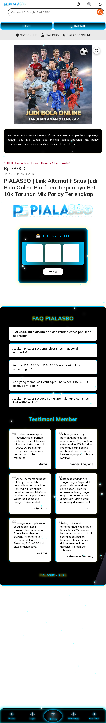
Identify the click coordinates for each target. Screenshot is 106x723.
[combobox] (52, 12)
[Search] (100, 12)
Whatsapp (73, 716)
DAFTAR (79, 26)
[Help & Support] (79, 4)
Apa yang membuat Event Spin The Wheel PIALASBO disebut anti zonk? (50, 384)
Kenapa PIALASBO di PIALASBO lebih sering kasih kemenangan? (47, 367)
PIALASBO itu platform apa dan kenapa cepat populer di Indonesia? (52, 334)
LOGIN (26, 26)
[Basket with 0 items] (100, 4)
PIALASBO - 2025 (53, 575)
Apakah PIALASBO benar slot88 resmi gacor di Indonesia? (45, 350)
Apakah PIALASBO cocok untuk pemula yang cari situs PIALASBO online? (50, 400)
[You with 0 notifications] (90, 4)
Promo (11, 716)
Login (32, 716)
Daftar (53, 715)
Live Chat (94, 716)
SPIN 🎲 (53, 271)
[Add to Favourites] (96, 50)
